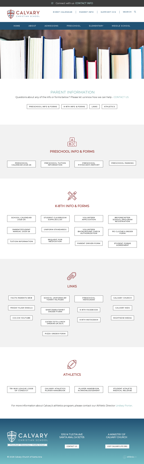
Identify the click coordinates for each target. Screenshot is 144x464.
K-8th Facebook (89, 310)
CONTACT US (121, 97)
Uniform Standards (55, 229)
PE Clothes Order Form (122, 232)
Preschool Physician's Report (89, 164)
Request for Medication (55, 241)
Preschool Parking (122, 163)
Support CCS (108, 12)
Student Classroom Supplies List (55, 219)
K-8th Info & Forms (74, 107)
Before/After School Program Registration (123, 219)
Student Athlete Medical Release (122, 389)
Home (17, 26)
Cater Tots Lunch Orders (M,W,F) (55, 323)
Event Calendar (62, 12)
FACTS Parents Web (21, 298)
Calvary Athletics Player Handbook (55, 389)
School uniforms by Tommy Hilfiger (55, 299)
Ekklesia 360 (130, 457)
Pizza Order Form (55, 334)
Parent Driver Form (88, 243)
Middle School (121, 26)
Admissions (51, 26)
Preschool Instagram (88, 299)
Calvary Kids (122, 308)
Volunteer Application (89, 219)
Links (94, 107)
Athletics (109, 107)
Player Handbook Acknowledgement (89, 389)
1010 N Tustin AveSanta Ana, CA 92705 (71, 436)
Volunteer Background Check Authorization (89, 231)
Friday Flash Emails (21, 308)
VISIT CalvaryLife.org (117, 446)
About (32, 26)
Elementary (96, 26)
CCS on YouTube (22, 318)
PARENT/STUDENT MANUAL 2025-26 (22, 230)
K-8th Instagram (89, 320)
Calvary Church (122, 298)
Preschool (74, 26)
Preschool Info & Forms (43, 107)
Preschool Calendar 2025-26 (21, 164)
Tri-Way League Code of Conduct (21, 389)
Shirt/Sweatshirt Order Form (55, 311)
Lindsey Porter (124, 405)
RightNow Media (122, 318)
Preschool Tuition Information (55, 164)
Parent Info (86, 12)
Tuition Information (21, 241)
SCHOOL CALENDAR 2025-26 (21, 219)
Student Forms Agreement (122, 244)
